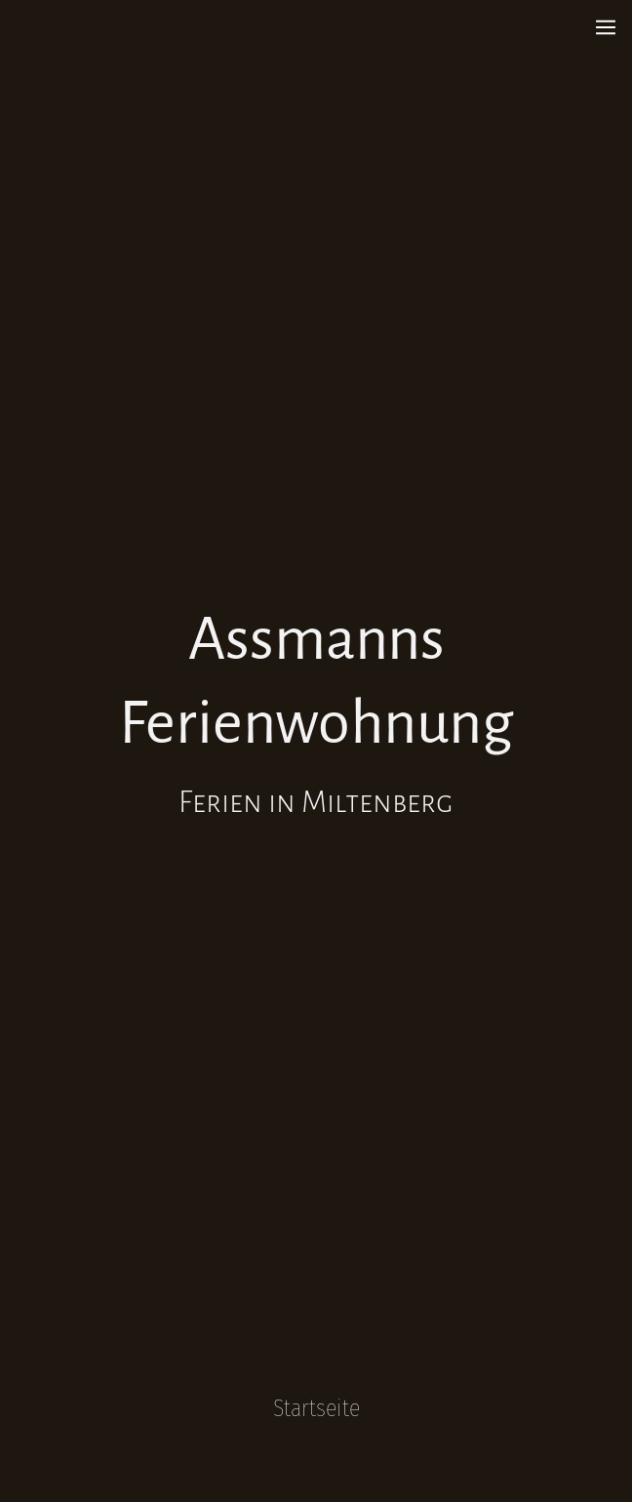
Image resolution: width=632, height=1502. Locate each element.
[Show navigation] (605, 27)
